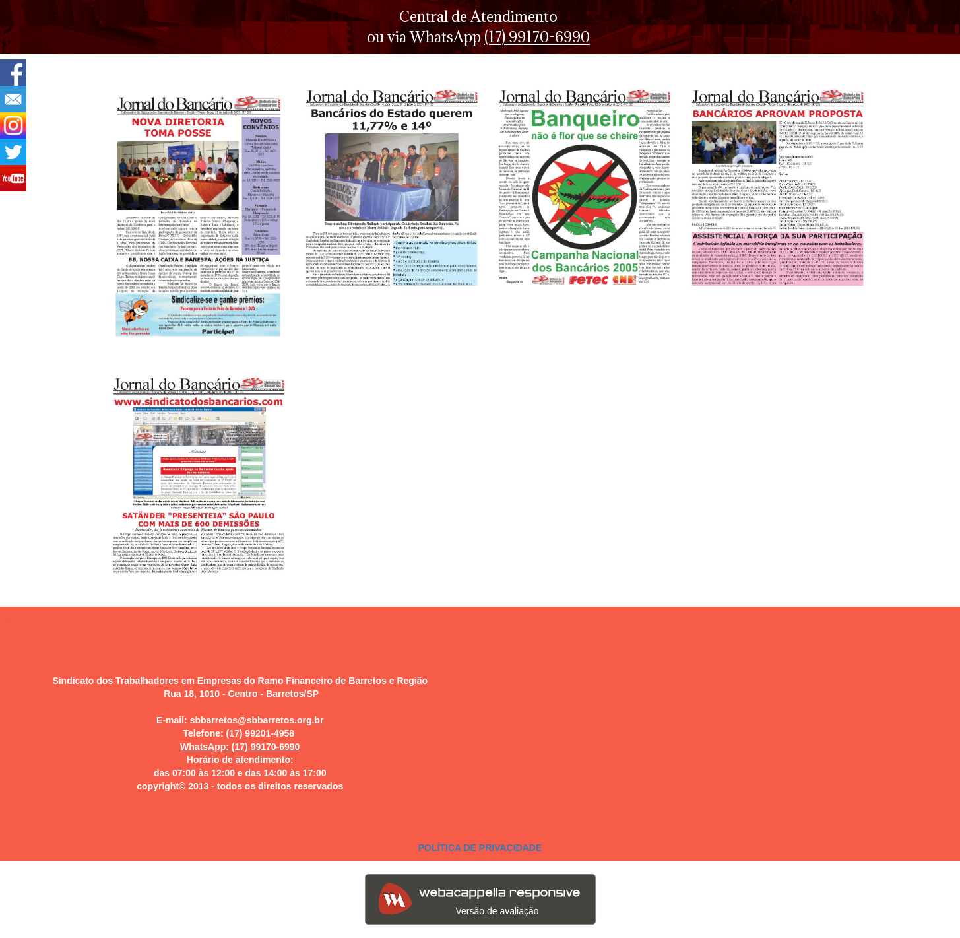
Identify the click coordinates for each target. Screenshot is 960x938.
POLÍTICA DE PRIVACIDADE (480, 847)
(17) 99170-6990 (537, 36)
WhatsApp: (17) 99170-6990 (240, 746)
